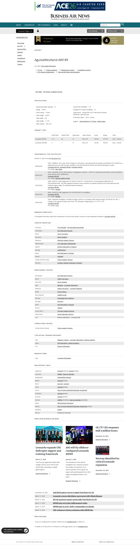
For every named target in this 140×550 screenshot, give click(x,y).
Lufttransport (61, 250)
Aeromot (60, 371)
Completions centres (84, 70)
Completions (21, 58)
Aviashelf (60, 256)
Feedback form (71, 522)
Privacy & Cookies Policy (106, 542)
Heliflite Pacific (62, 295)
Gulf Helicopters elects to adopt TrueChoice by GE (73, 493)
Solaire (59, 410)
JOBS (56, 25)
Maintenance (21, 61)
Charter (19, 55)
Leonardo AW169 (76, 167)
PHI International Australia (75, 227)
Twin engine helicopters (48, 66)
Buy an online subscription (73, 38)
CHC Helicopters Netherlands (66, 244)
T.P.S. (57, 205)
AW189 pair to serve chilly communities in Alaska (73, 507)
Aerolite (57, 189)
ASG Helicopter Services (64, 231)
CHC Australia (61, 227)
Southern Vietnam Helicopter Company (69, 263)
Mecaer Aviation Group (62, 178)
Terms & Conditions (77, 542)
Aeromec (60, 301)
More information (9, 531)
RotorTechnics (62, 292)
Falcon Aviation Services (65, 260)
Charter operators (51, 70)
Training (19, 64)
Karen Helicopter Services (65, 314)
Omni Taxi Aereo (62, 234)
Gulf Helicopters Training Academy (68, 343)
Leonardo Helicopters (71, 285)
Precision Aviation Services (65, 311)
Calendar (20, 52)
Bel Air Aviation (62, 237)
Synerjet (71, 371)
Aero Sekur (58, 169)
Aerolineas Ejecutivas (64, 413)
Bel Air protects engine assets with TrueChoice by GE (75, 500)
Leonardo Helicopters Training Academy (82, 340)
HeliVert (59, 308)
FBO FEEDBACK (44, 25)
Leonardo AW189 (65, 167)
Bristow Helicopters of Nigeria (66, 247)
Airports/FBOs (21, 49)
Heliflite (59, 374)
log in (86, 38)
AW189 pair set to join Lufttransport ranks (70, 503)
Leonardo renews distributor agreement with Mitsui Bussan (77, 496)
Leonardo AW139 (53, 167)
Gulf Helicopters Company (65, 253)
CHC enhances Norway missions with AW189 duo (73, 510)
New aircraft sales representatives (69, 72)
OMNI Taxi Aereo (62, 279)
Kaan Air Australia (68, 374)
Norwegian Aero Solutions (65, 298)
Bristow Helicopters (63, 317)
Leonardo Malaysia (76, 288)
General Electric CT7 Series (88, 121)
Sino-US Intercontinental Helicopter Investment (72, 390)
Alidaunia (60, 285)
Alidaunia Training (63, 340)
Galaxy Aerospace (63, 288)
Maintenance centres (67, 70)
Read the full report (43, 474)
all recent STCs (56, 158)
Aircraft (20, 46)
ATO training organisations (46, 72)
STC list (40, 70)
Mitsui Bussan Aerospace (65, 403)
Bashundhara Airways (64, 377)
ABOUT (64, 25)
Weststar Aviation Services (65, 240)
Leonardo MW (75, 317)
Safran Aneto (101, 121)
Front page (20, 43)
